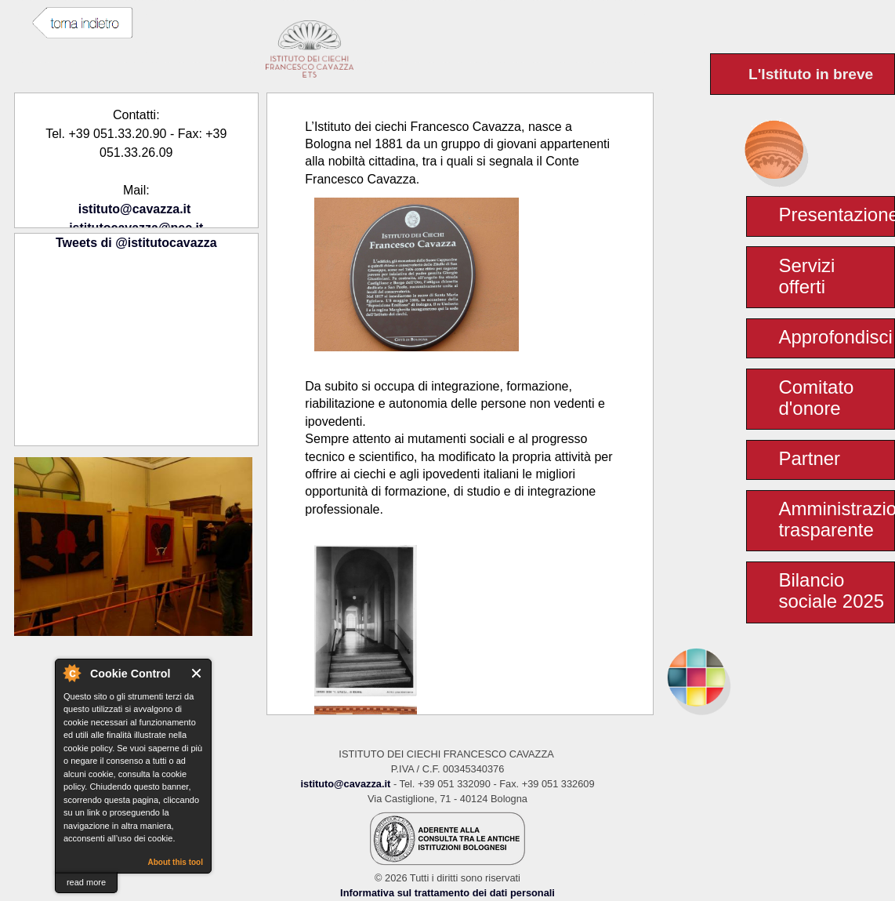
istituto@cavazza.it (134, 209)
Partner (809, 458)
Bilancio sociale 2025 (831, 590)
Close (197, 673)
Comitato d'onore (815, 397)
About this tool (175, 862)
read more (86, 882)
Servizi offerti (806, 276)
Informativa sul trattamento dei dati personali (447, 893)
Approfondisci (835, 336)
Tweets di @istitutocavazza (136, 242)
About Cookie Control (71, 672)
